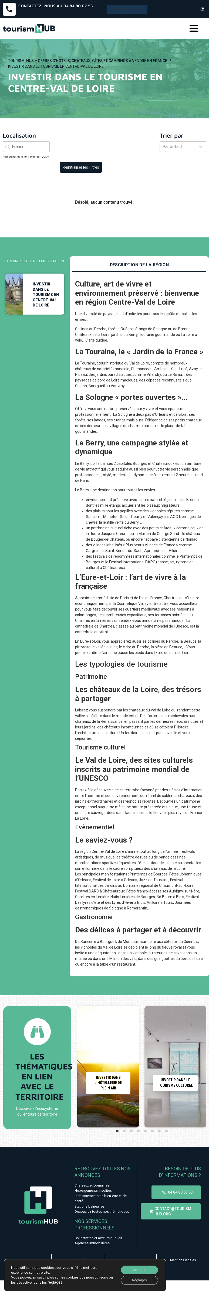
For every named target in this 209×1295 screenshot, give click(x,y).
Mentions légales (183, 1260)
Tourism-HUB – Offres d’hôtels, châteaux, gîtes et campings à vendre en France (87, 61)
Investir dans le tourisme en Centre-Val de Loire (46, 294)
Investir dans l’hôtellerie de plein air (108, 1082)
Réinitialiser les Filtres (81, 167)
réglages (59, 1281)
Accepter (137, 1268)
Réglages (137, 1279)
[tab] (139, 265)
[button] (193, 28)
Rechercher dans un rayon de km (26, 156)
